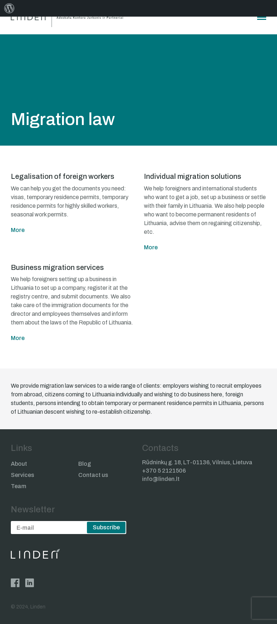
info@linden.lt (161, 479)
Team (18, 486)
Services (22, 475)
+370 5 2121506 (164, 471)
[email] (68, 527)
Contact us (93, 475)
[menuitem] (9, 8)
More (18, 230)
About (19, 464)
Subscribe (106, 527)
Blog (84, 464)
